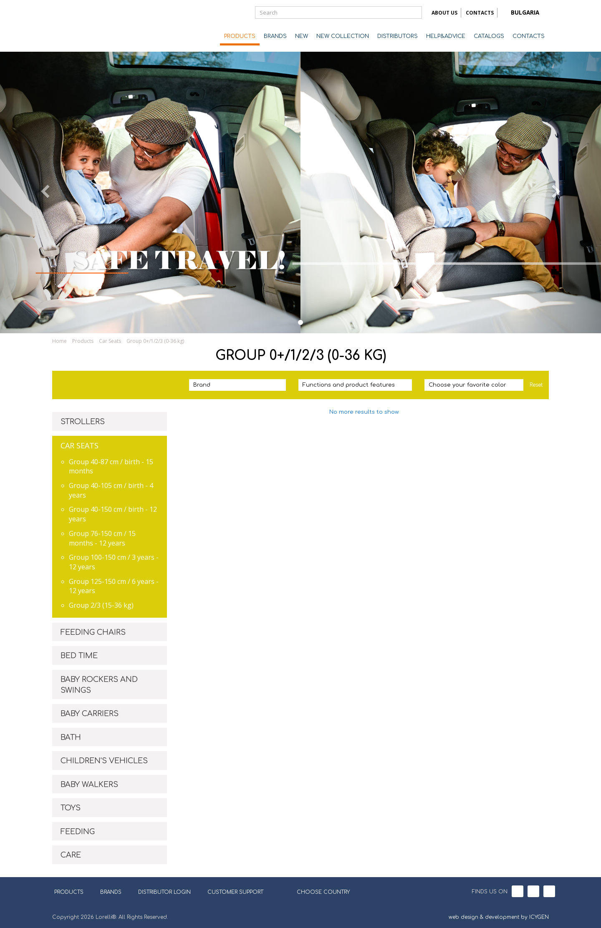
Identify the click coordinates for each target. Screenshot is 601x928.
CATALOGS (489, 36)
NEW (301, 36)
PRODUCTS (239, 36)
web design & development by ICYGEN (499, 917)
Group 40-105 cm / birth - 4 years (111, 490)
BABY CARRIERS (90, 713)
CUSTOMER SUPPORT (235, 892)
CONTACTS (480, 12)
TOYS (71, 808)
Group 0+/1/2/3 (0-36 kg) (155, 341)
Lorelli (85, 25)
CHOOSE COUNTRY (318, 891)
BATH (71, 737)
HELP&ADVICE (445, 36)
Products (82, 341)
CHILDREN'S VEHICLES (104, 761)
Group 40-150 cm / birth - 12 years (113, 514)
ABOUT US (444, 12)
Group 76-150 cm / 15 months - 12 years (102, 538)
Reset (536, 385)
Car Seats (110, 341)
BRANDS (275, 36)
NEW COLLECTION (342, 36)
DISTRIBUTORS (397, 36)
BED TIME (79, 655)
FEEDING (78, 831)
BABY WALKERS (89, 784)
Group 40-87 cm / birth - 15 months (111, 466)
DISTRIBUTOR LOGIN (164, 892)
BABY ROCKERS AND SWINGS (99, 684)
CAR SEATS (79, 445)
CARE (71, 855)
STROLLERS (83, 421)
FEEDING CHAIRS (93, 632)
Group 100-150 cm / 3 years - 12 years (114, 562)
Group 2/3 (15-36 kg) (101, 605)
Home (59, 341)
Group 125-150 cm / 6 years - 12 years (114, 586)
